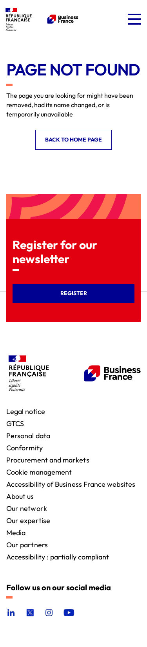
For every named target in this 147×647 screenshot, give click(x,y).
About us (20, 496)
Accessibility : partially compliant (57, 556)
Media (15, 532)
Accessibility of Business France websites (70, 483)
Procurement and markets (47, 459)
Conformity (24, 447)
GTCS (15, 423)
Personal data (28, 435)
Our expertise (28, 520)
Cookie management (39, 471)
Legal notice (25, 411)
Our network (26, 508)
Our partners (27, 544)
